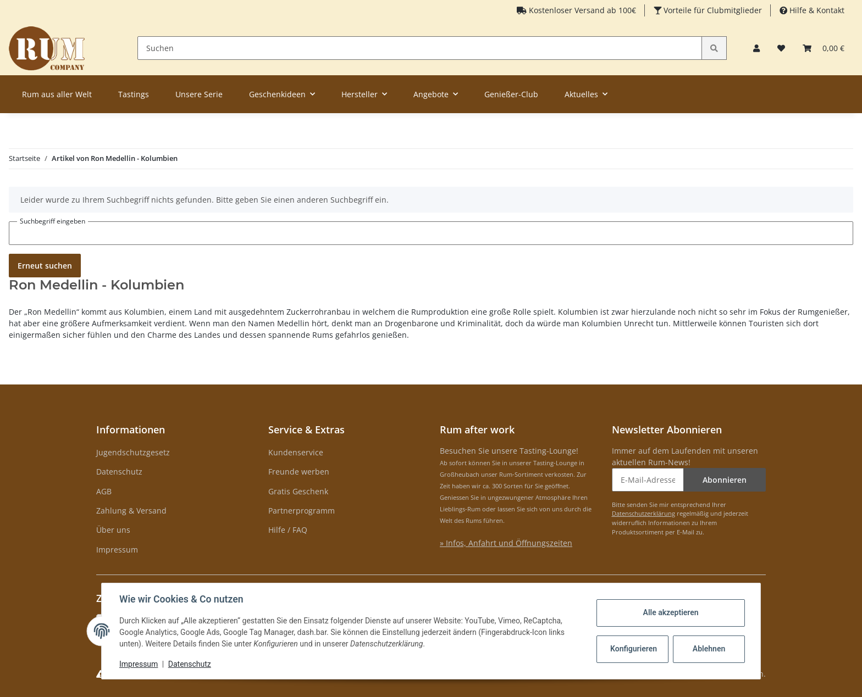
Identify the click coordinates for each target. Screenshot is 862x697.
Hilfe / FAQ (287, 530)
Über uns (113, 530)
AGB (104, 491)
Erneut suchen (45, 265)
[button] (756, 48)
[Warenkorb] (823, 48)
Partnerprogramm (301, 510)
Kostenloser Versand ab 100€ (581, 10)
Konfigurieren (633, 648)
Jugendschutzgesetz (133, 452)
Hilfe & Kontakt (815, 10)
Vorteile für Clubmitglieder (711, 10)
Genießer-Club (511, 94)
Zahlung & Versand (131, 510)
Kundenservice (295, 452)
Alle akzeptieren (670, 612)
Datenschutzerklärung (643, 513)
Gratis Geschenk (298, 491)
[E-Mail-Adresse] (648, 480)
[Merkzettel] (781, 48)
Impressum (117, 549)
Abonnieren (725, 480)
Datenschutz (119, 471)
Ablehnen (709, 648)
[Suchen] (420, 48)
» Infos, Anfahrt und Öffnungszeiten (506, 543)
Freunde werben (298, 471)
